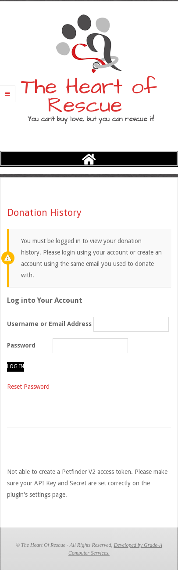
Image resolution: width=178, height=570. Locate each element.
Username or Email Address (49, 323)
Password (21, 345)
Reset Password (28, 386)
